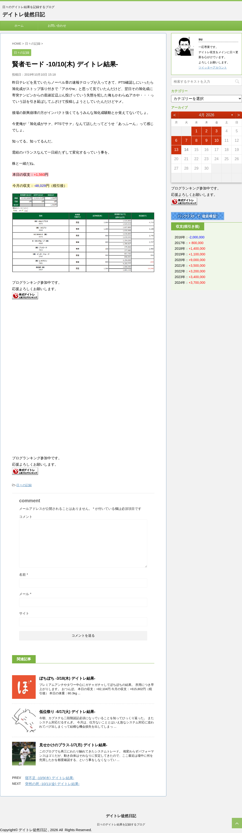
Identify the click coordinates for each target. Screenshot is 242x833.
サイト (24, 613)
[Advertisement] (51, 342)
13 (176, 150)
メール (25, 594)
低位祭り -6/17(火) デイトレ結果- (67, 712)
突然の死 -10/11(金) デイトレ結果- (52, 784)
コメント (25, 517)
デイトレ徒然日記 (23, 14)
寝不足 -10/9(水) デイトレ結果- (49, 778)
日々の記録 (24, 485)
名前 (23, 574)
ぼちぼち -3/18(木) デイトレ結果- (67, 678)
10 (216, 140)
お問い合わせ (57, 25)
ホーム (19, 25)
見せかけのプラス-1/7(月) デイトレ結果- (73, 745)
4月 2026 (206, 115)
